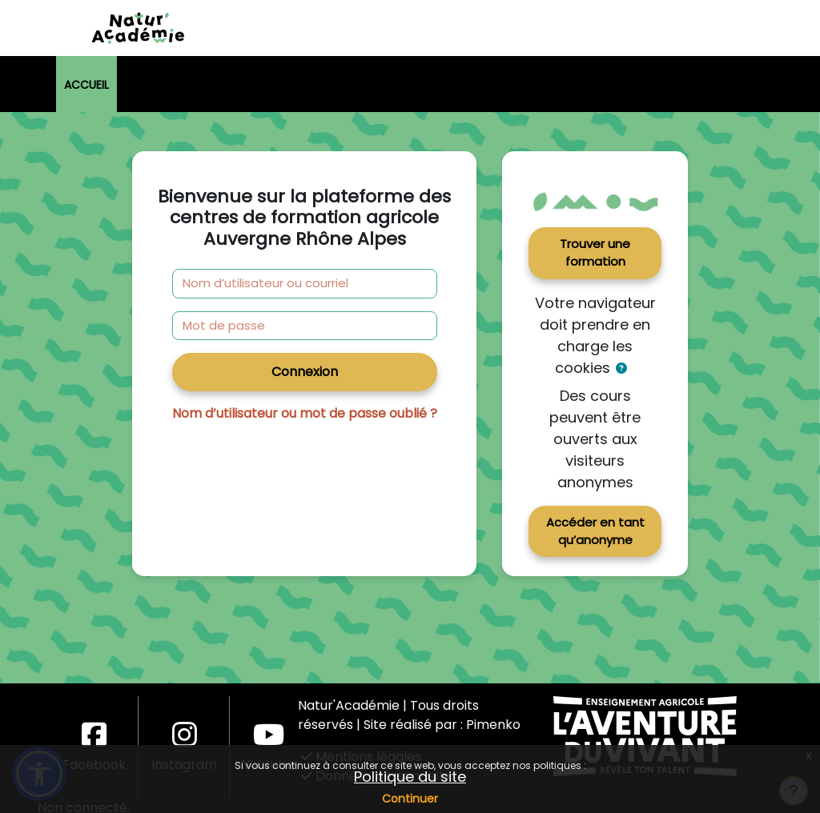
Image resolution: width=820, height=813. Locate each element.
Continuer (410, 799)
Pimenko (493, 724)
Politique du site (410, 777)
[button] (622, 368)
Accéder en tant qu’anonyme (595, 531)
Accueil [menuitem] (86, 85)
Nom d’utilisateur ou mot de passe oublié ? (304, 413)
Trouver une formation (595, 252)
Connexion (304, 371)
